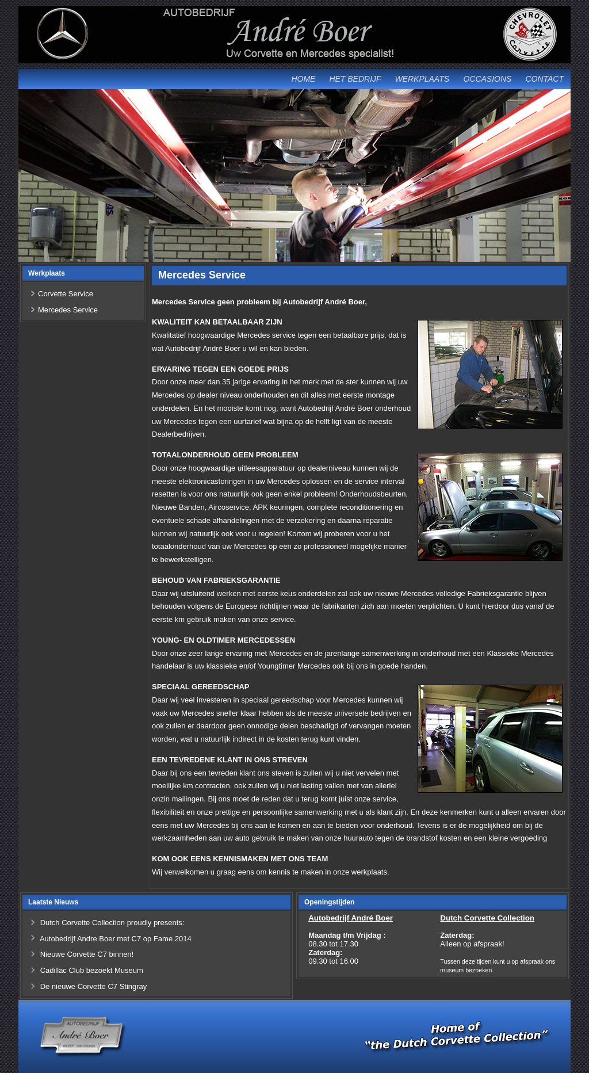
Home (303, 78)
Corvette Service (65, 293)
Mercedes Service (68, 310)
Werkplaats (422, 78)
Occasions (487, 78)
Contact (544, 78)
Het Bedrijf (355, 78)
